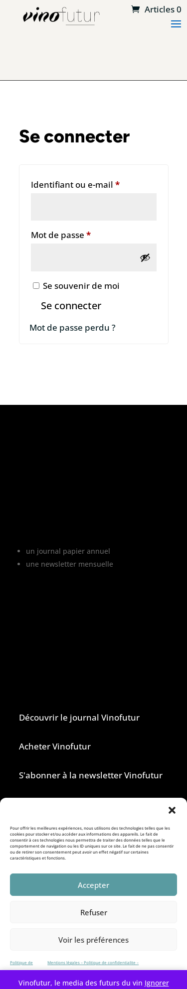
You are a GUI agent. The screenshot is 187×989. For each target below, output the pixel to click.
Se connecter (71, 305)
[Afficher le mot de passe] (145, 257)
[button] (172, 810)
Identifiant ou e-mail (94, 183)
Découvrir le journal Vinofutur (79, 717)
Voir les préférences (93, 940)
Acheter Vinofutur (55, 746)
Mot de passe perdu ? (72, 327)
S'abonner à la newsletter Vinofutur (91, 775)
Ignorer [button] (157, 983)
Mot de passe (83, 234)
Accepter (93, 885)
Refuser (93, 912)
